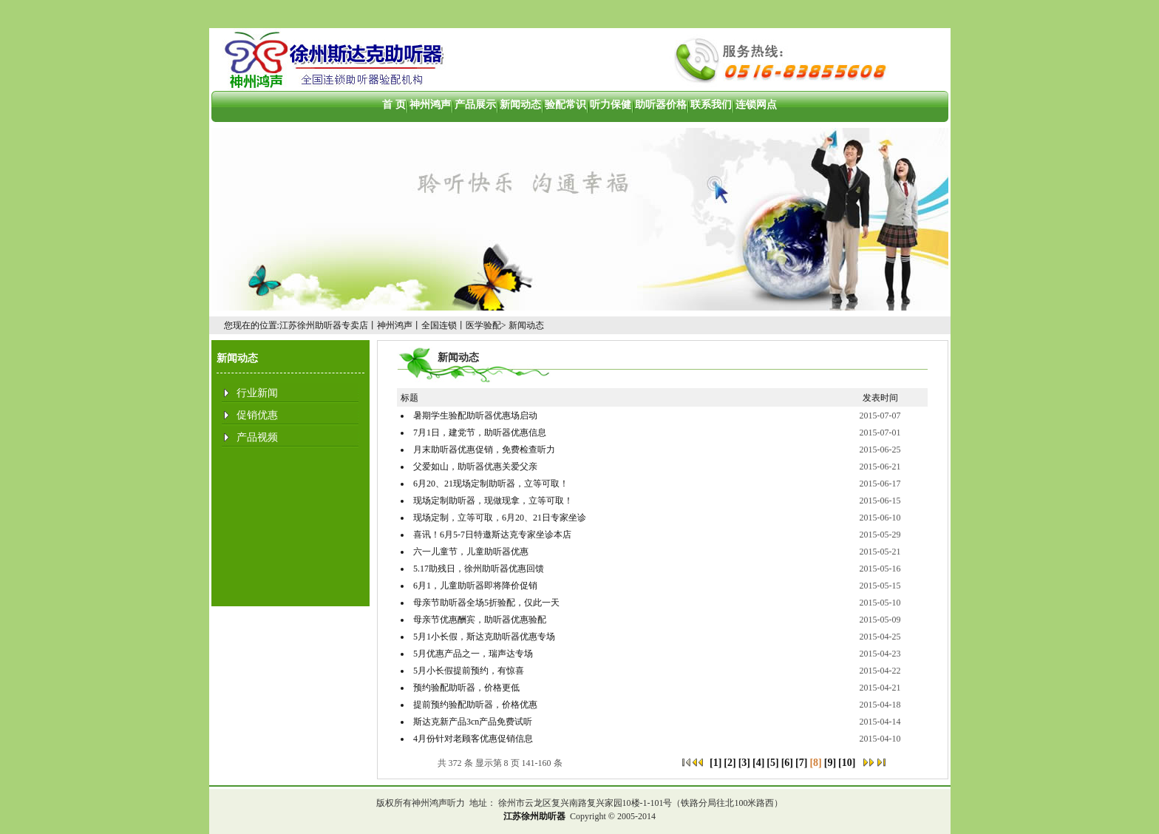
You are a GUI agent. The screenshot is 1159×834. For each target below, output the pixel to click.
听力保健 (610, 104)
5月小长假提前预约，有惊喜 (468, 670)
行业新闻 (257, 393)
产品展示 (475, 104)
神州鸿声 (430, 104)
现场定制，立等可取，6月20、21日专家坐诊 (499, 517)
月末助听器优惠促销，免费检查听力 (484, 449)
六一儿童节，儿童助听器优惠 (470, 551)
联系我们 (711, 104)
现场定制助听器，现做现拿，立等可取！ (493, 500)
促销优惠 (257, 415)
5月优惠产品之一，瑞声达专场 (473, 653)
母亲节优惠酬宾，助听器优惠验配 (479, 619)
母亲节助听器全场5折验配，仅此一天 (486, 602)
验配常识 (565, 104)
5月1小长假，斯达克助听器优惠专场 (484, 636)
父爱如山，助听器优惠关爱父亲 (475, 466)
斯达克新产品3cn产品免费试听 (472, 721)
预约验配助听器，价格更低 (466, 687)
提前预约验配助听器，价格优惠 (475, 704)
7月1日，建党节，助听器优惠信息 (479, 432)
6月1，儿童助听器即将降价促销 (475, 585)
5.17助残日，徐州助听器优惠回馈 (478, 568)
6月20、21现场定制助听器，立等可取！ (490, 483)
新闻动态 (520, 104)
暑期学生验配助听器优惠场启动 (475, 415)
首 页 (394, 104)
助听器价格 (661, 104)
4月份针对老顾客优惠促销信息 (473, 738)
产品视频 (257, 437)
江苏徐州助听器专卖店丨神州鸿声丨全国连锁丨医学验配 (390, 325)
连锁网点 (756, 104)
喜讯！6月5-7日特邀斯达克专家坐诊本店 (492, 534)
